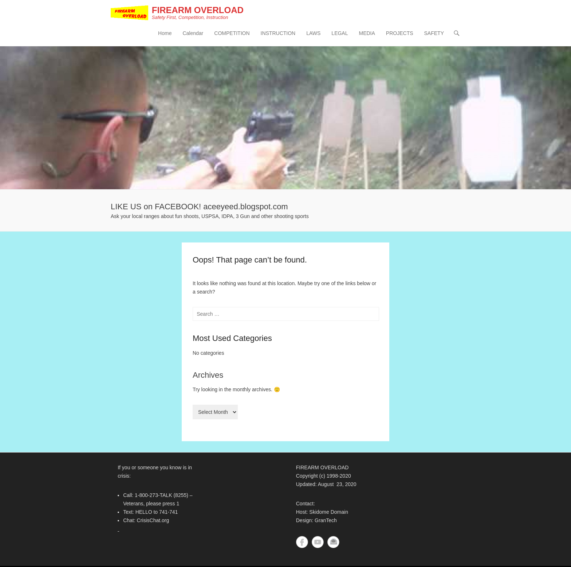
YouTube (318, 542)
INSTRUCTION (278, 33)
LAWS (313, 33)
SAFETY (434, 33)
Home (165, 33)
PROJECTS (399, 33)
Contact (333, 542)
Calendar (192, 33)
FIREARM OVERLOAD (198, 10)
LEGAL (339, 33)
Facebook (302, 542)
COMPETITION (231, 33)
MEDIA (367, 33)
